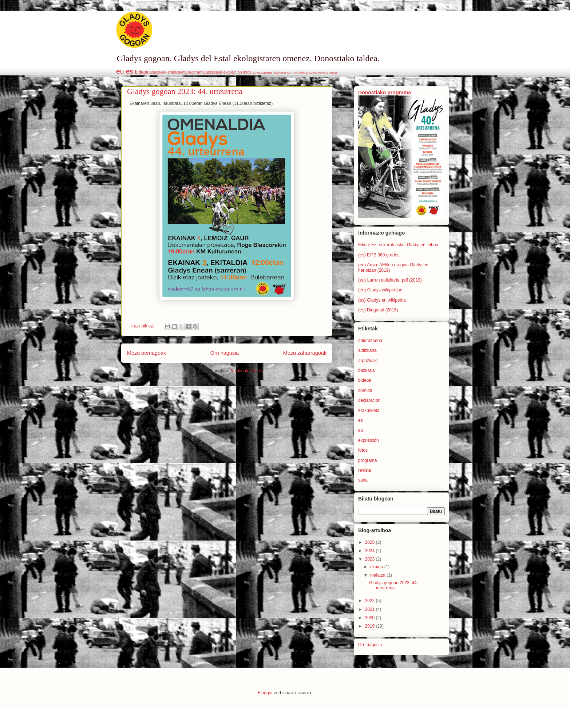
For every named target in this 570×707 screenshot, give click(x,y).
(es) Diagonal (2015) (378, 310)
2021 (370, 609)
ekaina (377, 566)
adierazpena (262, 72)
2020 (370, 617)
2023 (370, 559)
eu (120, 71)
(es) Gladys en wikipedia (382, 300)
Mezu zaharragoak (304, 353)
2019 (370, 626)
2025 (370, 542)
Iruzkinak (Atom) (246, 370)
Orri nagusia (224, 353)
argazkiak (158, 72)
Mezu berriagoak (146, 353)
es (129, 71)
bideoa (141, 72)
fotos (247, 72)
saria (333, 72)
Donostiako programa (384, 92)
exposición (232, 72)
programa (196, 72)
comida (292, 72)
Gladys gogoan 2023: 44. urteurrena (184, 91)
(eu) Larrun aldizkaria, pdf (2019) (390, 280)
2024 (370, 550)
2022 (370, 600)
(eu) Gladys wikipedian (380, 289)
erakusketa (177, 72)
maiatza (378, 575)
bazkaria (279, 72)
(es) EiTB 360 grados (378, 255)
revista (323, 72)
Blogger (265, 692)
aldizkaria (214, 72)
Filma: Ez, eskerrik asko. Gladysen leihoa (398, 244)
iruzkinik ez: (143, 326)
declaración (308, 72)
